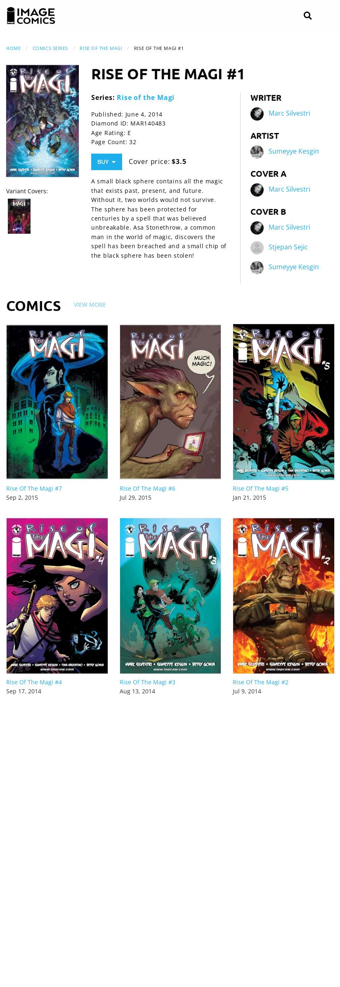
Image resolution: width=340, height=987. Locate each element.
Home (13, 48)
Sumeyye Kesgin (294, 151)
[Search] (307, 16)
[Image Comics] (31, 15)
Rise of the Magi (101, 48)
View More (90, 304)
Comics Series (50, 48)
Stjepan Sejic (288, 247)
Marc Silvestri (289, 113)
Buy (106, 162)
